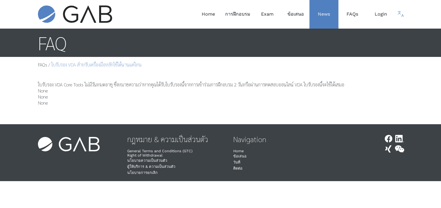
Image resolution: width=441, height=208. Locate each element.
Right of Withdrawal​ (145, 155)
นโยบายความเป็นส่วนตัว (147, 160)
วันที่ (236, 162)
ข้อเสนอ (240, 156)
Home (238, 151)
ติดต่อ (238, 168)
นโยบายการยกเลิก (142, 172)
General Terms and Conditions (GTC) (159, 151)
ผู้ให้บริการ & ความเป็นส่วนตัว (151, 166)
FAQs (42, 65)
